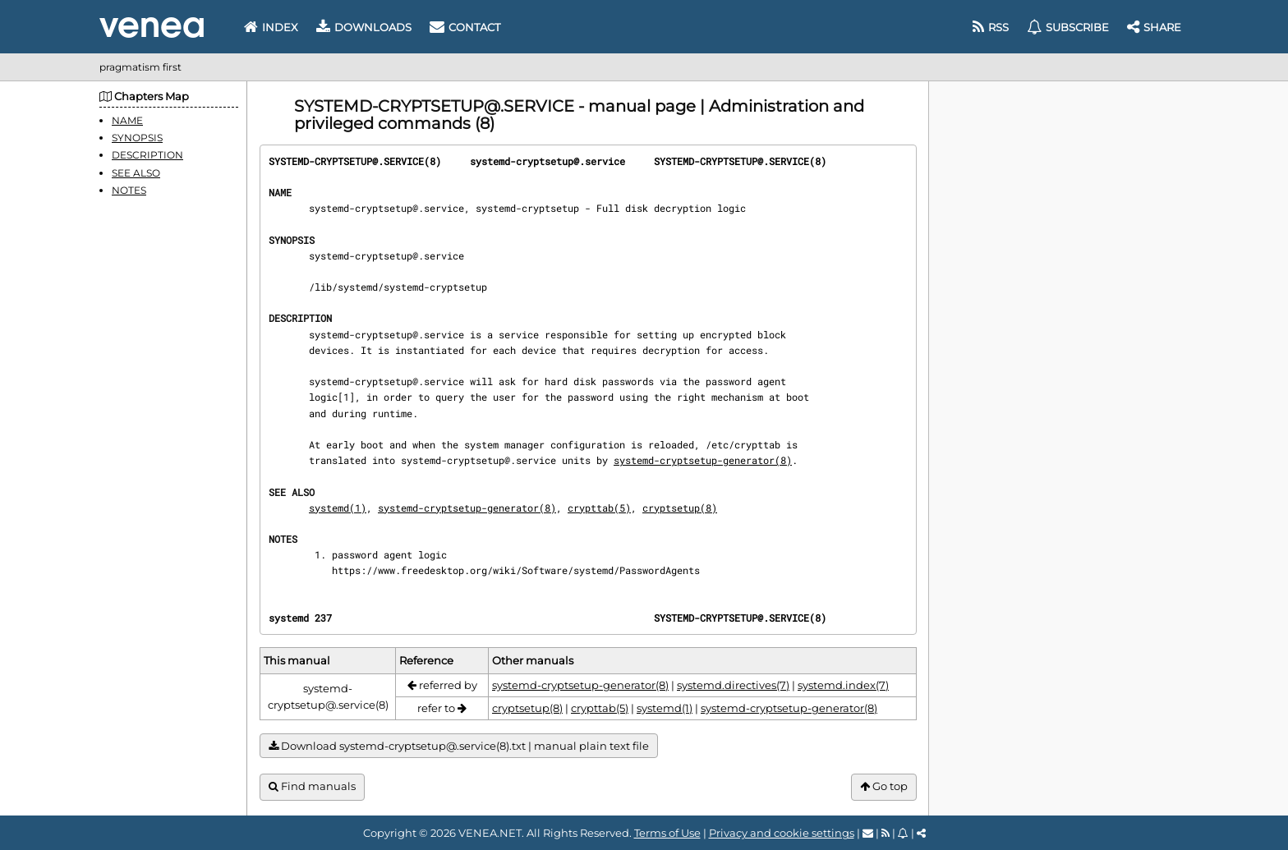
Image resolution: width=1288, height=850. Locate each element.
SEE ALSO (136, 173)
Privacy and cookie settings (781, 832)
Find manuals (312, 786)
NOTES (129, 190)
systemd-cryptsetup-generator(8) (703, 459)
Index (271, 27)
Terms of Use (667, 832)
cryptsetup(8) (679, 507)
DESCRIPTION (147, 155)
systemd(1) (337, 507)
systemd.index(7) (843, 684)
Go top (884, 786)
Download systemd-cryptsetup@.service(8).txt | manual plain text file (459, 746)
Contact (465, 27)
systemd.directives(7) (733, 684)
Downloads (364, 27)
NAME (127, 120)
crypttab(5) (599, 507)
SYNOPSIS (137, 137)
